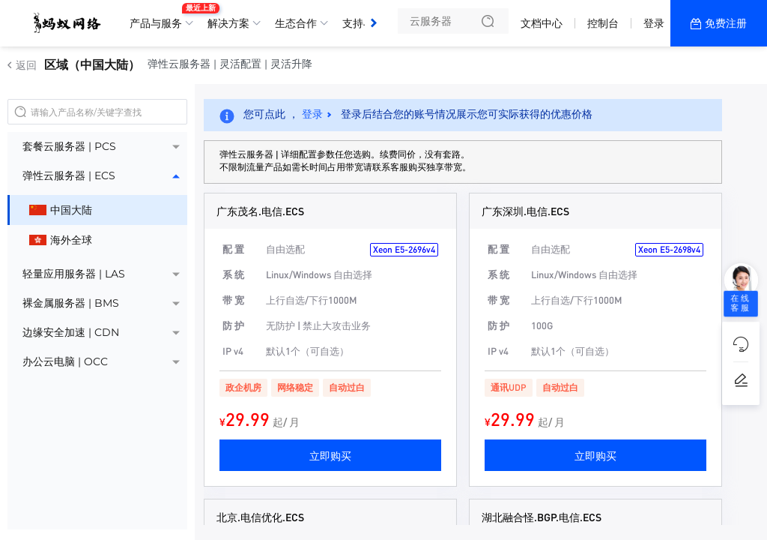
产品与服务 (160, 17)
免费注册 (726, 23)
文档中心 (542, 23)
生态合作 (296, 23)
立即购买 (330, 455)
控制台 (603, 23)
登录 (653, 23)
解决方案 (228, 23)
